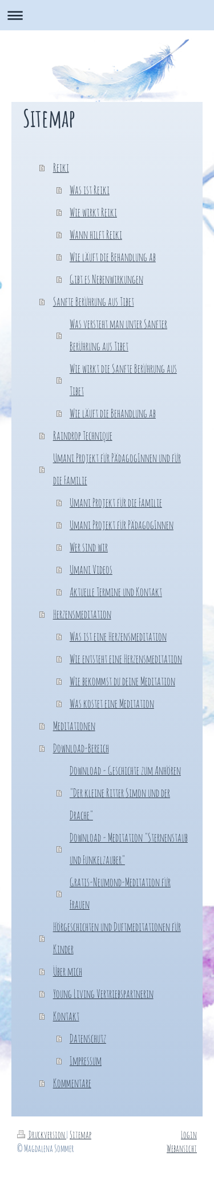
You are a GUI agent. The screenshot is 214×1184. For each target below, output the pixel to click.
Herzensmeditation (82, 614)
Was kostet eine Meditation (112, 703)
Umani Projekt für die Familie (116, 502)
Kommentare (72, 1083)
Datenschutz (88, 1038)
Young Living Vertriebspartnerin (103, 993)
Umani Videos (91, 569)
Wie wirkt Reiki (93, 212)
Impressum (86, 1060)
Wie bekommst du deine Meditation (122, 681)
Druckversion (41, 1134)
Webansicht (182, 1148)
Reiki (61, 167)
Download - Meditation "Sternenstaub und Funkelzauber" (129, 848)
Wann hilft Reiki (96, 234)
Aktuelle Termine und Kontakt (116, 592)
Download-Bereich (81, 748)
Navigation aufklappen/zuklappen (107, 15)
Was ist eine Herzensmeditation (118, 636)
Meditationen (74, 726)
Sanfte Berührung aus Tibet (93, 301)
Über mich (67, 971)
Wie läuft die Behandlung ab (113, 257)
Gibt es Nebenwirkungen (106, 279)
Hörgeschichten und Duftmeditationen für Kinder (117, 937)
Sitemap (80, 1134)
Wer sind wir (89, 547)
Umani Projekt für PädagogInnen (121, 525)
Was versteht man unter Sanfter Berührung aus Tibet (118, 335)
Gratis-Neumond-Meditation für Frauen (120, 893)
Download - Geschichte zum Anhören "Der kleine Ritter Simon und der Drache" (125, 792)
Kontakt (66, 1016)
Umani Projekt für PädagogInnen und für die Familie (117, 469)
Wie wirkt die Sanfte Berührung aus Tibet (123, 379)
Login (189, 1134)
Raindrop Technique (82, 435)
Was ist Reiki (90, 190)
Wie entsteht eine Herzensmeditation (126, 659)
